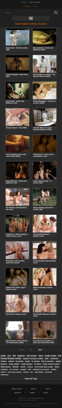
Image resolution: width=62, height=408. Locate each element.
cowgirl (23, 369)
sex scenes (13, 369)
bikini (57, 367)
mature (30, 367)
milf (29, 369)
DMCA (46, 393)
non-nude (48, 372)
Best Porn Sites (35, 2)
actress (26, 372)
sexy (40, 356)
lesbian (53, 369)
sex (9, 356)
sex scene (32, 356)
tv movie (36, 361)
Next (40, 350)
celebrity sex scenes (41, 369)
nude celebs (14, 364)
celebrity (4, 369)
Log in (35, 6)
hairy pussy (6, 367)
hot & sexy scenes (14, 372)
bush (27, 361)
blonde (16, 367)
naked (11, 361)
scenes (3, 372)
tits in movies (47, 361)
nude (3, 356)
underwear (5, 375)
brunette (19, 361)
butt (46, 358)
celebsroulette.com (37, 398)
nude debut (39, 372)
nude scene (50, 356)
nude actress (26, 364)
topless (21, 356)
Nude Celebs (17, 389)
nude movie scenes (51, 364)
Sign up (27, 6)
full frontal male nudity (44, 367)
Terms (32, 393)
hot (31, 372)
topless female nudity (33, 358)
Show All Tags (31, 379)
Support (17, 393)
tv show (37, 364)
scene (23, 367)
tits (14, 356)
